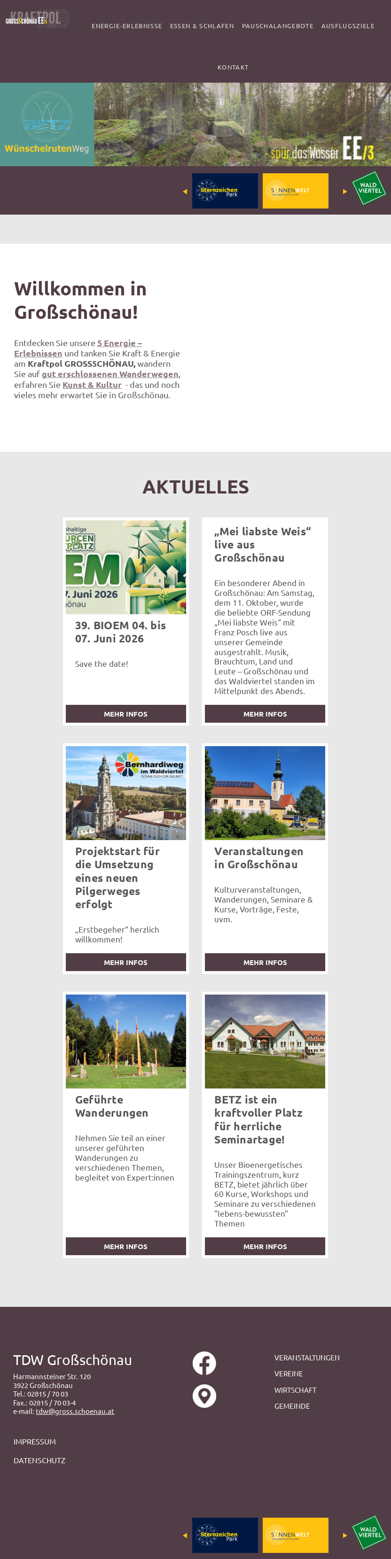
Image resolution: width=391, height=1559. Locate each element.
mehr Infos (126, 713)
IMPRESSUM (36, 1441)
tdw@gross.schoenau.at (75, 1410)
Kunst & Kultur (92, 384)
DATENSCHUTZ (39, 1460)
